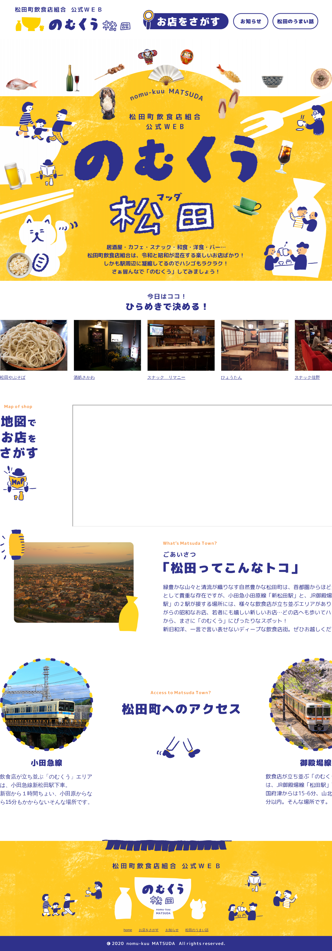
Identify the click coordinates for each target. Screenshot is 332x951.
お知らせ (172, 930)
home (128, 930)
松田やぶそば (12, 377)
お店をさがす (149, 930)
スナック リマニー (166, 377)
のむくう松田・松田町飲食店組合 (72, 19)
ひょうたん (231, 377)
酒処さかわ (84, 377)
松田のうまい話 (197, 930)
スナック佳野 (307, 377)
